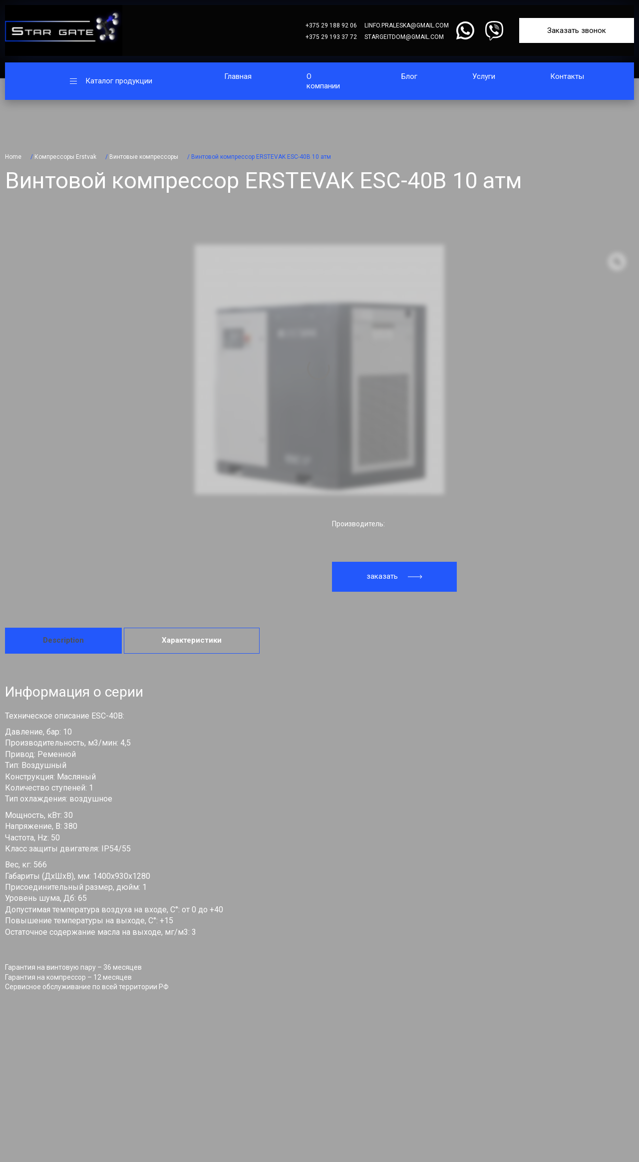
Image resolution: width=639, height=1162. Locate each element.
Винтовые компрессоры (143, 156)
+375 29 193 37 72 (331, 36)
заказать (394, 576)
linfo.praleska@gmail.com (406, 25)
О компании (323, 81)
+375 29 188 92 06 (331, 25)
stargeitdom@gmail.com (404, 36)
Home (13, 156)
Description (63, 640)
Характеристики (192, 640)
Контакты (567, 76)
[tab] (63, 641)
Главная (238, 76)
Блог (409, 76)
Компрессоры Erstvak (65, 156)
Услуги (483, 76)
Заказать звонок (576, 30)
